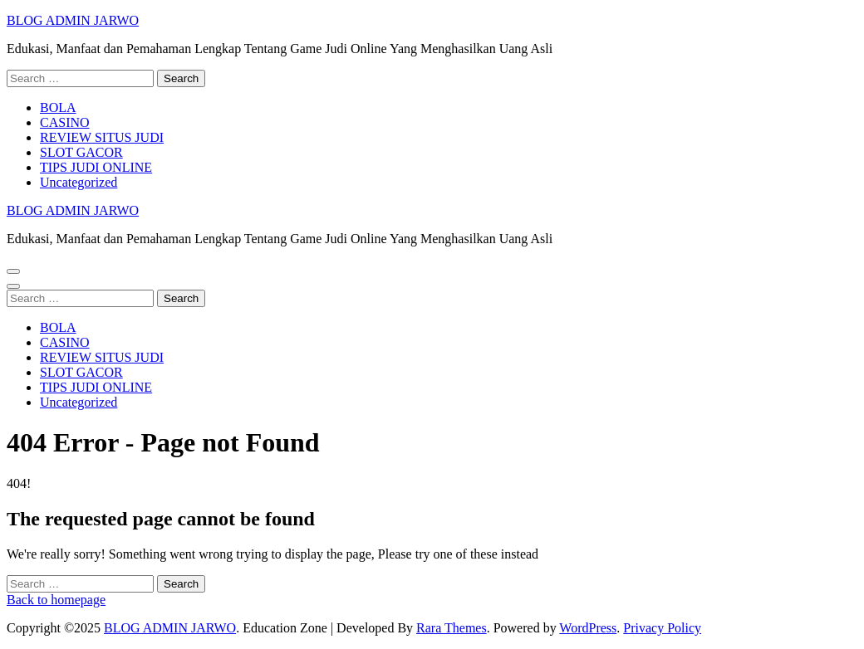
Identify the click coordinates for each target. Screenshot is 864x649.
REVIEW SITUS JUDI (102, 137)
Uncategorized (78, 182)
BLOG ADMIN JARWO (73, 20)
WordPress (587, 628)
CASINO (65, 122)
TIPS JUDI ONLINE (96, 167)
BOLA (58, 107)
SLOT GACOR (81, 152)
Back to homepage (56, 600)
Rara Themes (451, 628)
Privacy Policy (662, 628)
